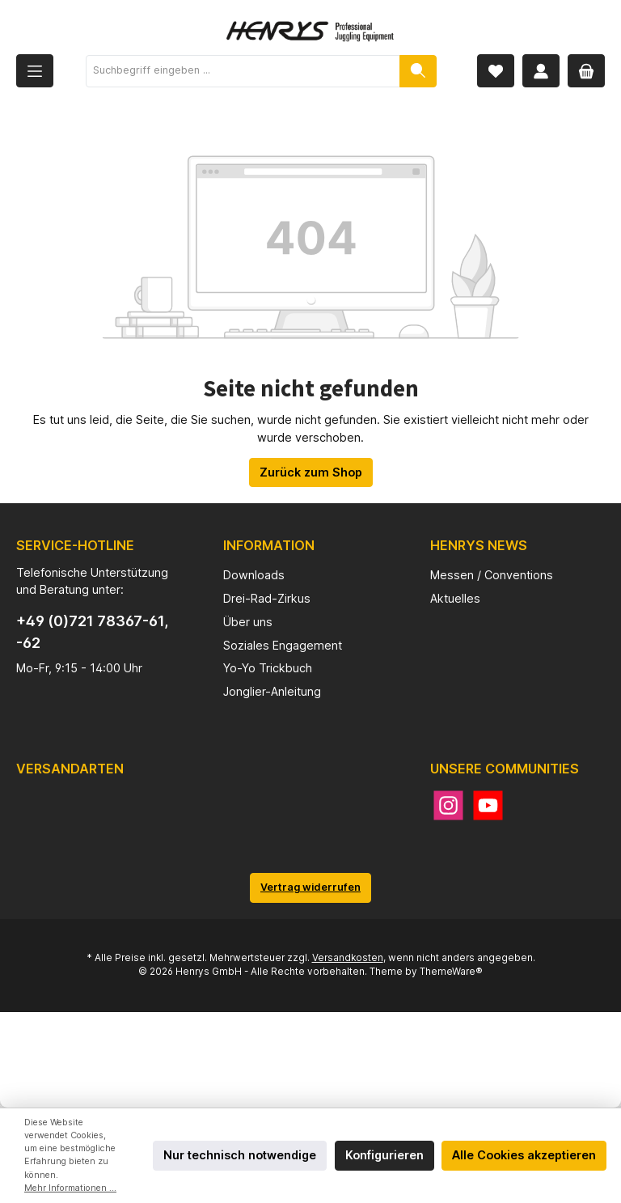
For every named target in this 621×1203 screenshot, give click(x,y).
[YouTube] (488, 805)
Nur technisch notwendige (239, 1155)
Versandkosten (347, 958)
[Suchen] (418, 71)
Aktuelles (455, 598)
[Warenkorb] (586, 70)
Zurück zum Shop (311, 472)
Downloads (254, 575)
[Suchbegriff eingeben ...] (243, 71)
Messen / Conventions (491, 575)
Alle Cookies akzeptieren (524, 1155)
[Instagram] (448, 805)
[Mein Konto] (541, 70)
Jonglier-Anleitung (272, 691)
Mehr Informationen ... (70, 1188)
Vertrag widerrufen (310, 887)
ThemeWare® (451, 971)
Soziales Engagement (282, 645)
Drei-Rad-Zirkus (266, 598)
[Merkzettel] (495, 70)
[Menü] (34, 70)
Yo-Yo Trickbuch (267, 668)
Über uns (247, 622)
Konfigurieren (384, 1155)
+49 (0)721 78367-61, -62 (92, 631)
